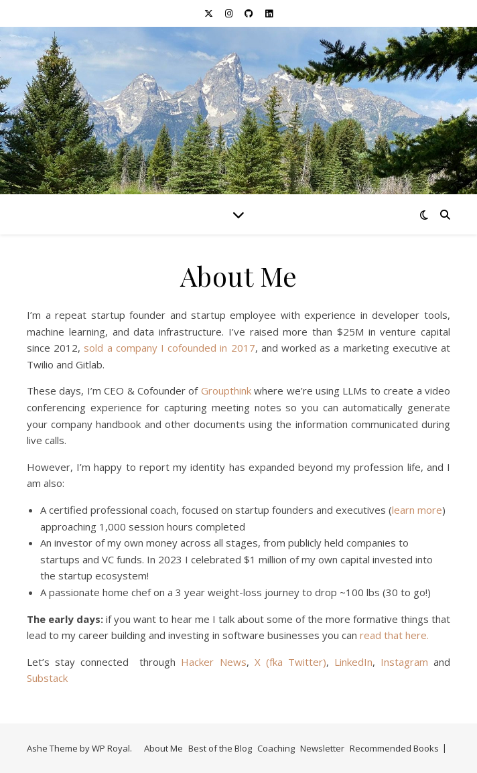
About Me (163, 748)
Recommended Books (394, 748)
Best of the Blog (220, 748)
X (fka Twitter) (290, 662)
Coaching (276, 748)
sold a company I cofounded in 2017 (169, 347)
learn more (417, 509)
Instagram (404, 662)
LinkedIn (353, 662)
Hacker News (213, 662)
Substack (47, 678)
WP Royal (111, 748)
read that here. (394, 635)
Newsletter (322, 748)
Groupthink (226, 390)
